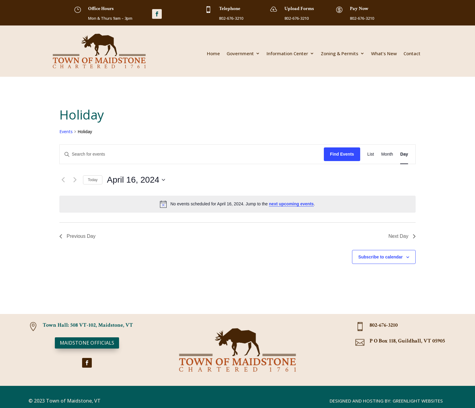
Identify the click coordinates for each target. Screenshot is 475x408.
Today (93, 180)
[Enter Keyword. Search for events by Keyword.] (192, 154)
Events (66, 131)
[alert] (237, 204)
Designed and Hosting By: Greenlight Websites (386, 401)
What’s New (384, 53)
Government (240, 53)
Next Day (402, 236)
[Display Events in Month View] (387, 154)
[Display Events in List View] (370, 154)
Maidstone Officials (87, 342)
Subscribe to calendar (380, 257)
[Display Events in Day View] (404, 154)
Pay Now (359, 8)
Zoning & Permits (339, 53)
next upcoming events (291, 203)
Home (213, 53)
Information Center (287, 53)
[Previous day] (63, 180)
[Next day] (74, 180)
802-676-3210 (384, 325)
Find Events (342, 154)
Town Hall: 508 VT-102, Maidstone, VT (88, 325)
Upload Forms (299, 8)
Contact (412, 53)
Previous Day (77, 236)
